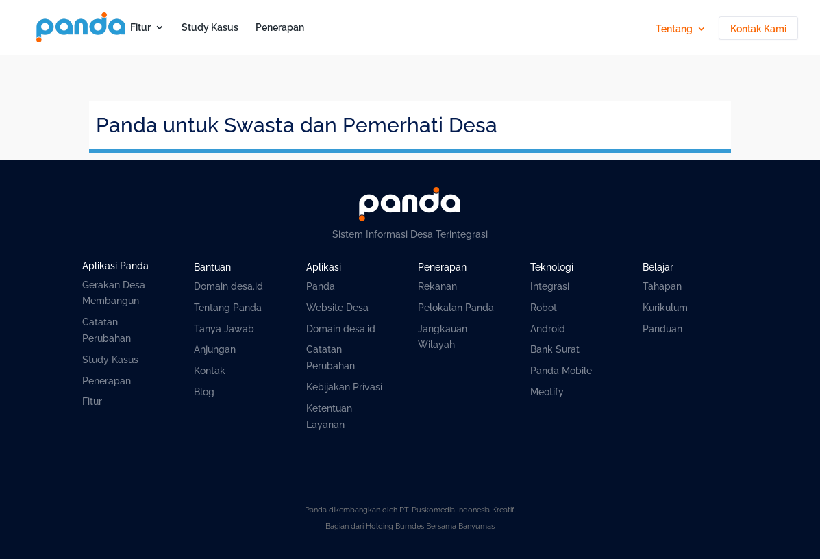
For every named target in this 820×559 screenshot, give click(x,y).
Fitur (140, 28)
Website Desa (337, 307)
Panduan (662, 328)
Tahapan (662, 286)
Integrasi (549, 286)
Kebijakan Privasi (344, 387)
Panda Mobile (561, 370)
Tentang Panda (228, 307)
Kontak (209, 370)
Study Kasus (210, 28)
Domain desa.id (228, 286)
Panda (320, 286)
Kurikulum (665, 307)
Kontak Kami (758, 28)
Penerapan (280, 28)
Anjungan (215, 349)
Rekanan (437, 286)
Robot (543, 307)
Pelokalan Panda (456, 307)
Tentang (674, 28)
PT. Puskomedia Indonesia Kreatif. (457, 510)
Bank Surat (555, 349)
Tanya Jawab (224, 328)
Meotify (547, 391)
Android (547, 328)
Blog (204, 391)
